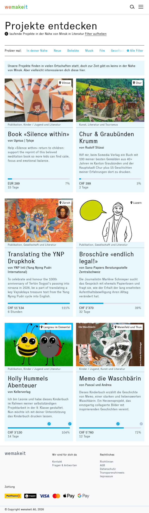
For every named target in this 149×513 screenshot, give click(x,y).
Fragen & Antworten (64, 465)
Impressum (106, 476)
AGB (102, 465)
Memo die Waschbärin (110, 378)
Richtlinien (106, 461)
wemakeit (15, 453)
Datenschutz (108, 469)
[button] (132, 6)
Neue (57, 50)
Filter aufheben (96, 34)
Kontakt (57, 461)
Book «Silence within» (38, 134)
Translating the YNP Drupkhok (36, 258)
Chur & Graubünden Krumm (106, 137)
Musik (89, 50)
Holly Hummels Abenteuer (28, 382)
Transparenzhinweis (112, 472)
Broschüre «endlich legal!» (106, 258)
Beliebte (73, 50)
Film (102, 50)
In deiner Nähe (37, 50)
